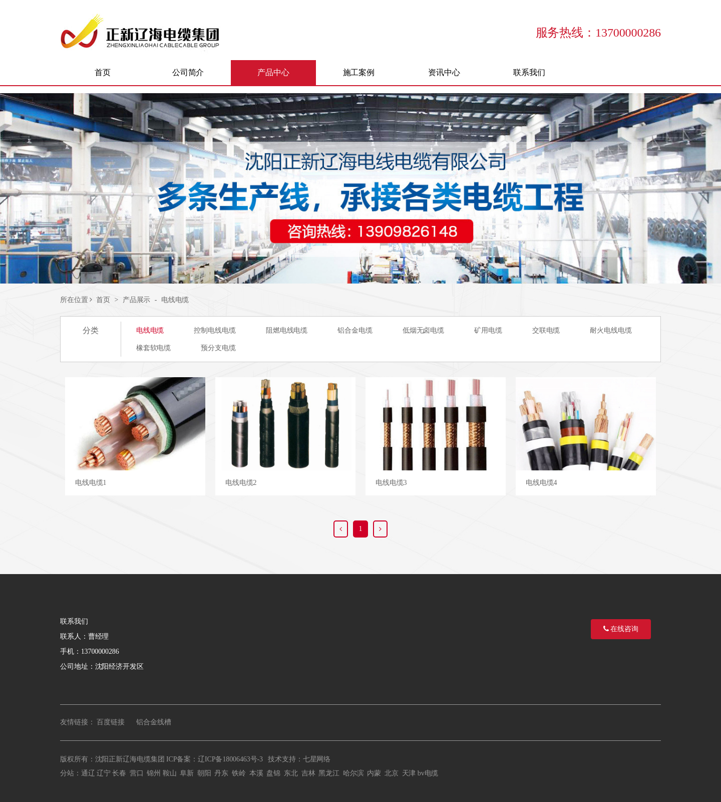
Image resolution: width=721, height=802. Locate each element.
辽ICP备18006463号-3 (230, 759)
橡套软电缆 (153, 348)
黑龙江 (328, 773)
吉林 (308, 773)
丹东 (221, 773)
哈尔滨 (353, 773)
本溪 (256, 773)
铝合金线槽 (153, 722)
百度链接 (111, 722)
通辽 (88, 773)
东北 (291, 773)
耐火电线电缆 (610, 330)
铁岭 (239, 773)
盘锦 (273, 773)
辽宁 (104, 773)
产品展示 (137, 300)
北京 (392, 773)
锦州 (154, 773)
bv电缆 (428, 773)
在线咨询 (620, 629)
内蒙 (374, 773)
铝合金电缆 (355, 330)
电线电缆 (175, 300)
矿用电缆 (488, 330)
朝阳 (204, 773)
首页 (103, 300)
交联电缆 (546, 330)
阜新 (187, 773)
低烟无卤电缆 (423, 330)
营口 (137, 773)
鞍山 (170, 773)
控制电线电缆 (214, 330)
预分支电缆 (218, 348)
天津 (409, 773)
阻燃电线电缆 (286, 330)
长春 (119, 773)
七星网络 (317, 759)
